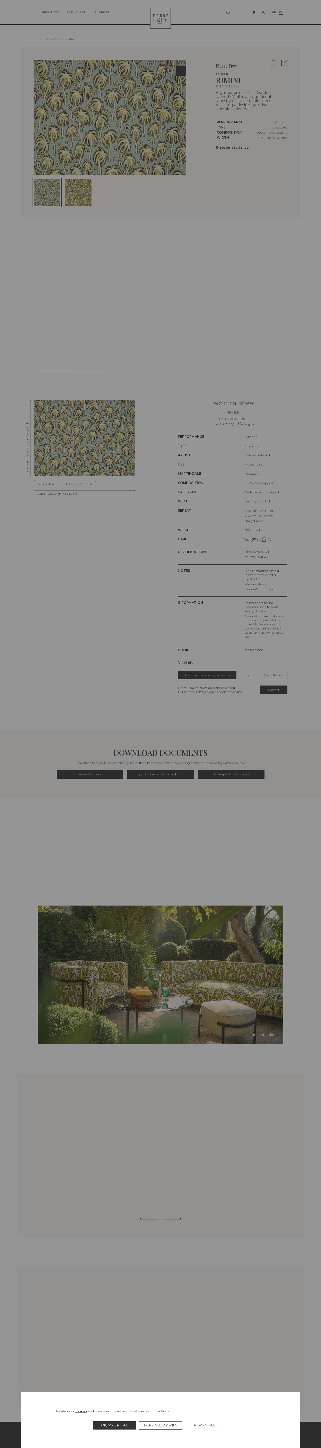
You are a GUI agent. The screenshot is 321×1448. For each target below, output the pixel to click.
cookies (81, 1411)
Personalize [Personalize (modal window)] (206, 1425)
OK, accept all (114, 1425)
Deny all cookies (160, 1425)
